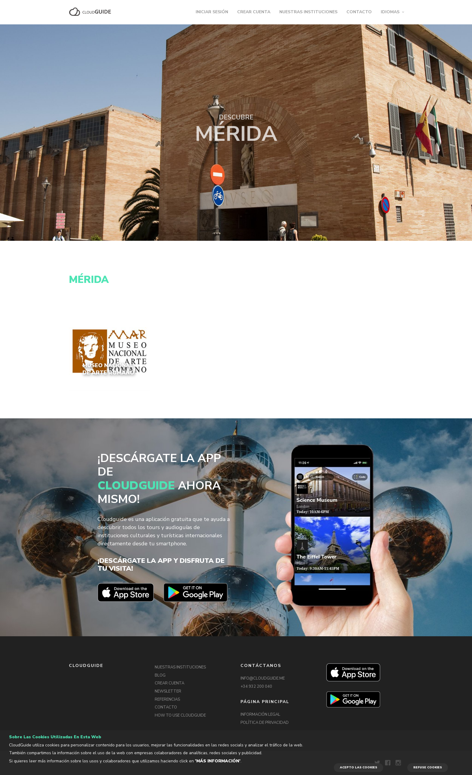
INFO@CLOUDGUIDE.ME (263, 678)
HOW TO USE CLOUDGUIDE (180, 715)
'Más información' (218, 761)
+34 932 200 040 (256, 686)
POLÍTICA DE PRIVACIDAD (265, 722)
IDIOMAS (390, 12)
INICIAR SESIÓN (212, 12)
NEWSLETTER (168, 691)
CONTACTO (359, 12)
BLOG (160, 675)
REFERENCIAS (167, 699)
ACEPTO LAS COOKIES (358, 767)
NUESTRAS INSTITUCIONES (308, 12)
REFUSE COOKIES (427, 767)
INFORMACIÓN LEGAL (260, 714)
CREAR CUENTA (253, 12)
